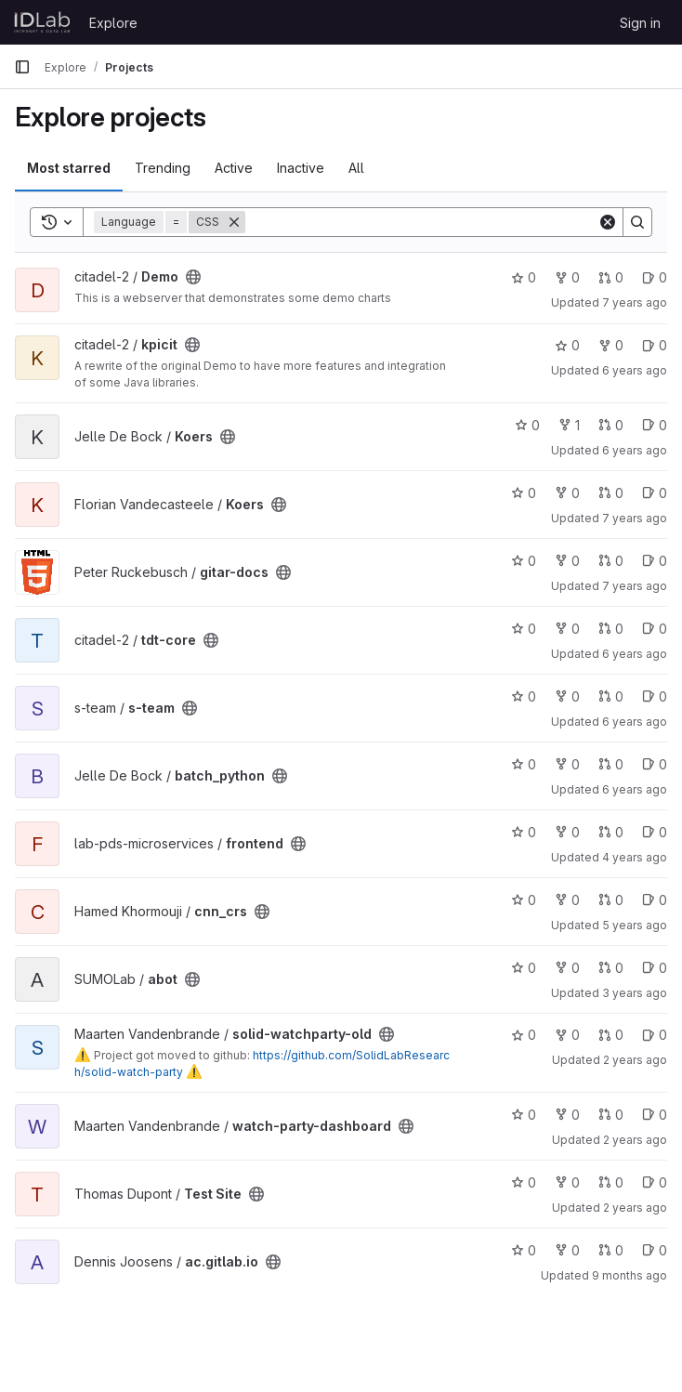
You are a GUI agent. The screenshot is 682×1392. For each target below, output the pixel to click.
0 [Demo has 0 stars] (523, 277)
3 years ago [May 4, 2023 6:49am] (634, 993)
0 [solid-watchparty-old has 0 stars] (523, 1035)
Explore (113, 23)
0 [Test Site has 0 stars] (523, 1182)
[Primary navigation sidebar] (22, 67)
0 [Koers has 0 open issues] (654, 425)
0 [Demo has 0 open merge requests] (610, 277)
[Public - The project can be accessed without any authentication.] (193, 276)
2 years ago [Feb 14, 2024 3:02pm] (635, 1140)
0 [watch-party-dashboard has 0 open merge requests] (610, 1115)
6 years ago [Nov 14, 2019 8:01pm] (634, 722)
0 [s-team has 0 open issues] (654, 696)
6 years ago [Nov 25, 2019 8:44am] (634, 789)
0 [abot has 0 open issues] (654, 968)
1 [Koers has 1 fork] (569, 425)
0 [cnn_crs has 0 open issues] (654, 900)
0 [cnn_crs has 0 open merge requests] (610, 900)
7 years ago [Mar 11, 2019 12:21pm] (634, 518)
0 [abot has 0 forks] (567, 968)
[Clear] (608, 222)
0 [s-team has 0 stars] (523, 696)
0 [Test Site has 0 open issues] (654, 1182)
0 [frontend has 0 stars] (523, 832)
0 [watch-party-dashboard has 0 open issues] (654, 1115)
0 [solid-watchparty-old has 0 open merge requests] (610, 1035)
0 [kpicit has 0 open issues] (654, 345)
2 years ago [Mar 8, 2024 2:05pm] (635, 1208)
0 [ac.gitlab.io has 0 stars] (523, 1250)
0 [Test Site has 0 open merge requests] (610, 1182)
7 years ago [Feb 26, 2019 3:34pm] (634, 302)
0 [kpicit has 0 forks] (610, 345)
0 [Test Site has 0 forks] (567, 1182)
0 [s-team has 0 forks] (567, 696)
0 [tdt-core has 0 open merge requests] (610, 629)
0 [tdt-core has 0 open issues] (654, 629)
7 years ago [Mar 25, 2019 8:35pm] (634, 586)
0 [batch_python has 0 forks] (567, 764)
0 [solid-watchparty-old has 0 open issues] (654, 1035)
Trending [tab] (162, 168)
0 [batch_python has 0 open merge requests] (610, 764)
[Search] (421, 222)
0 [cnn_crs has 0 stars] (523, 900)
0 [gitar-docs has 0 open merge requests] (610, 561)
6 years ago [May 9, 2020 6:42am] (634, 450)
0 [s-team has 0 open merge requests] (610, 696)
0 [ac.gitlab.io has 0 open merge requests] (610, 1250)
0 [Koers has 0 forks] (567, 493)
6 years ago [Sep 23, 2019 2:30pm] (634, 370)
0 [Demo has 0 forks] (567, 277)
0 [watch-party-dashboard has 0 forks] (567, 1115)
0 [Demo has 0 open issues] (654, 277)
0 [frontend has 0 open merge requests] (610, 832)
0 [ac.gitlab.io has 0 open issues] (654, 1250)
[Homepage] (42, 22)
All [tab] (356, 168)
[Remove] (234, 222)
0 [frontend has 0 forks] (567, 832)
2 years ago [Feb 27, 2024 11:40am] (635, 1060)
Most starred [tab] (69, 168)
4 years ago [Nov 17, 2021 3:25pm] (634, 857)
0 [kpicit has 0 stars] (567, 345)
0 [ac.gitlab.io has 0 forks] (567, 1250)
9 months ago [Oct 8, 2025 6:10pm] (629, 1275)
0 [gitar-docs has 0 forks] (567, 561)
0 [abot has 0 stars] (523, 968)
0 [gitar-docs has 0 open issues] (654, 561)
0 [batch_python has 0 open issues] (654, 764)
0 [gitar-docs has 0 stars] (523, 561)
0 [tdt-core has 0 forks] (567, 629)
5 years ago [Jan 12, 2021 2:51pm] (634, 925)
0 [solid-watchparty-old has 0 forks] (567, 1035)
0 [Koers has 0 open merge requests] (610, 425)
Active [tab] (234, 168)
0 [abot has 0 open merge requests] (610, 968)
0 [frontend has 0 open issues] (654, 832)
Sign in (640, 23)
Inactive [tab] (300, 168)
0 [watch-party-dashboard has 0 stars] (523, 1115)
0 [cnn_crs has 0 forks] (567, 900)
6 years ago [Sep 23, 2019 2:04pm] (634, 654)
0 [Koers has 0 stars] (527, 425)
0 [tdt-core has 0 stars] (523, 629)
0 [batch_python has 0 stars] (523, 764)
